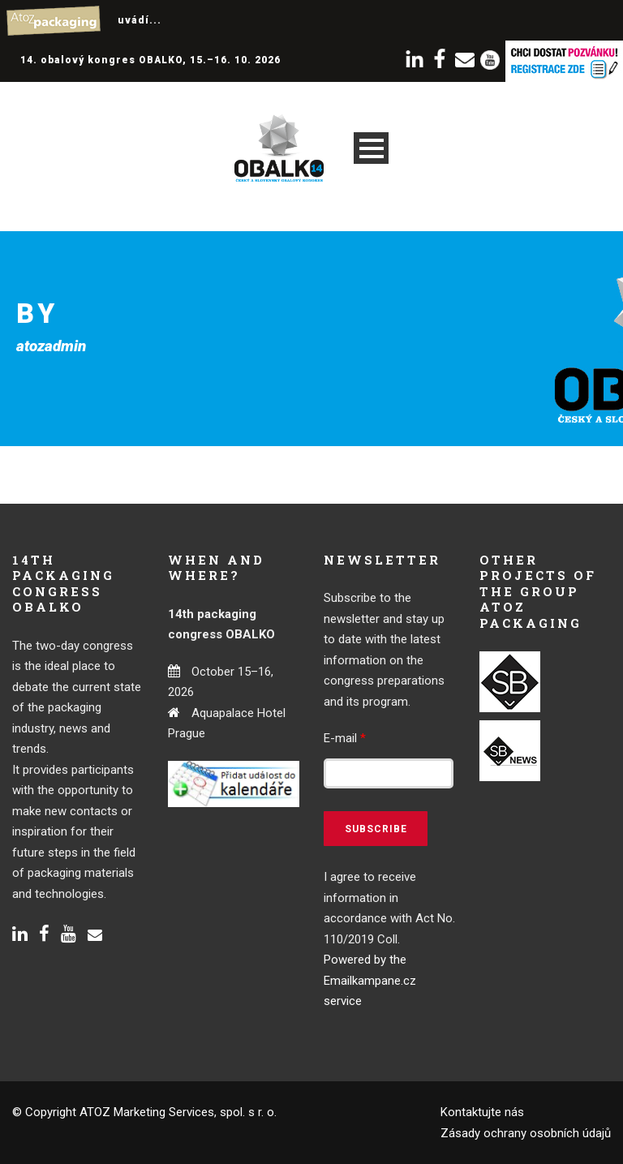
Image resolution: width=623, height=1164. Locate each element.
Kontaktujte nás (482, 1112)
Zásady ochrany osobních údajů (525, 1133)
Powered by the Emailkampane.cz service (370, 980)
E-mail (345, 738)
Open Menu (371, 148)
